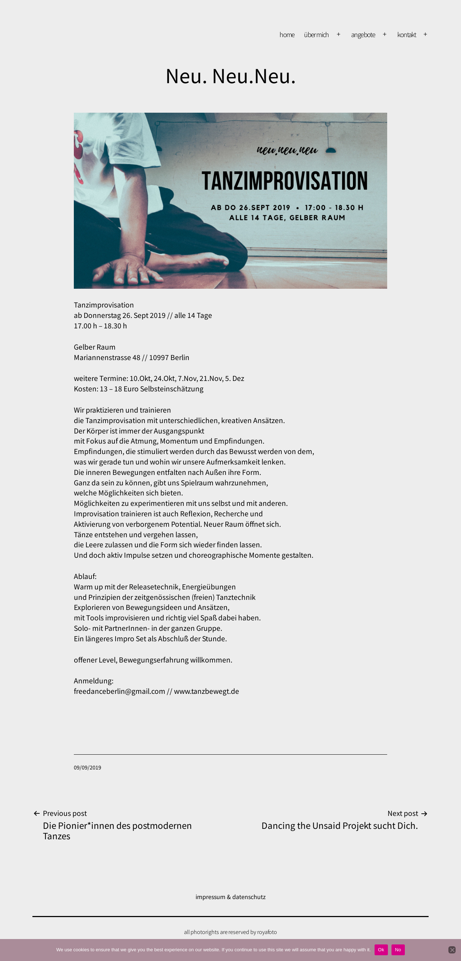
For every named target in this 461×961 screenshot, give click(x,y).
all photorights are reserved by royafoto (230, 931)
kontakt (406, 34)
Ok (381, 949)
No (398, 949)
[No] (452, 949)
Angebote (363, 34)
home (287, 34)
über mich (316, 34)
